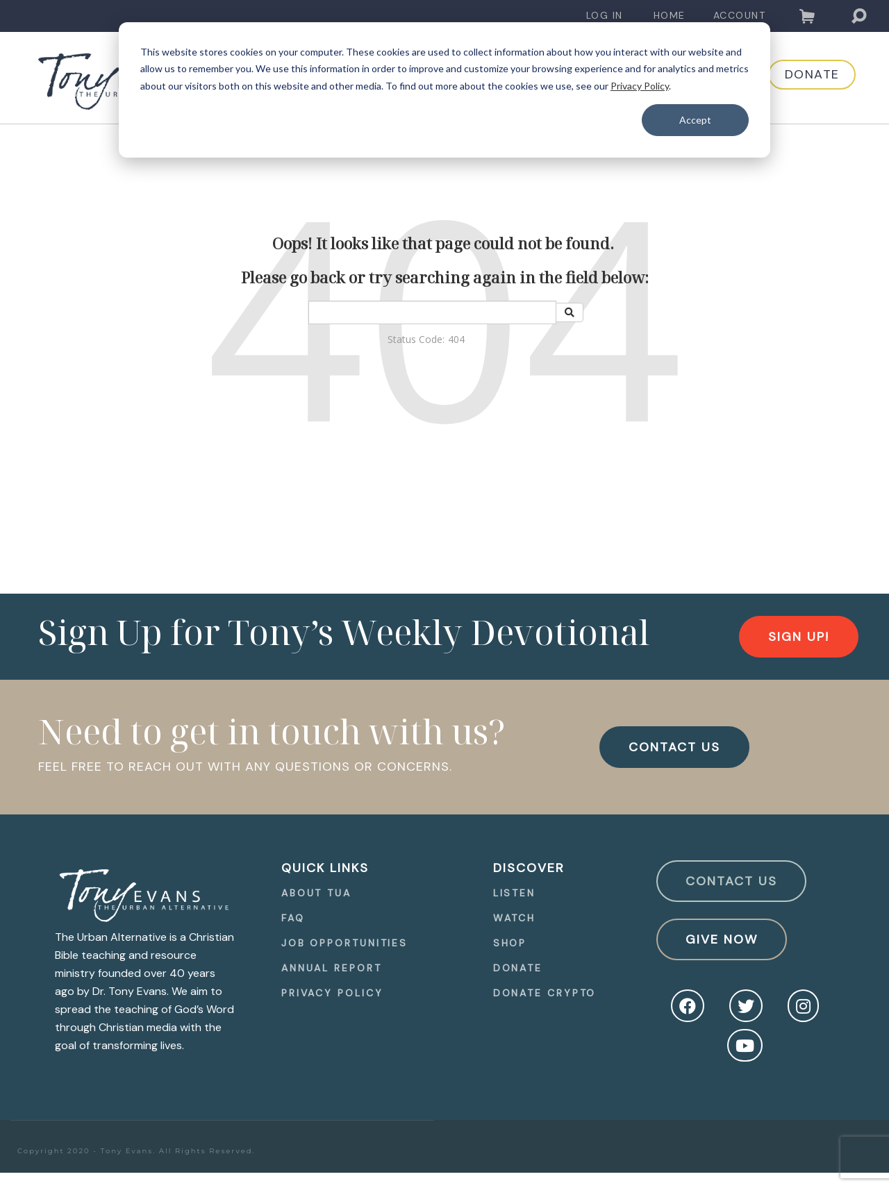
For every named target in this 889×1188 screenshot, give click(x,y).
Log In (604, 15)
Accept (695, 120)
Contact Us (731, 881)
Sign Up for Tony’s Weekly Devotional (343, 631)
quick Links (325, 868)
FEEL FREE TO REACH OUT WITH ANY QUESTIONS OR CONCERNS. (245, 766)
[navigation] (604, 15)
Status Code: (416, 339)
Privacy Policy (639, 86)
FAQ (293, 918)
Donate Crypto (545, 993)
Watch (514, 918)
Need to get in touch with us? (272, 731)
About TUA (316, 893)
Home (670, 15)
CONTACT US (674, 747)
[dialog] (444, 90)
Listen (514, 893)
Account (739, 15)
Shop (510, 943)
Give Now (722, 939)
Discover (529, 868)
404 (456, 339)
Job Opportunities (344, 943)
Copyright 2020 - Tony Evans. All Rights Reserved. (136, 1150)
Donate (517, 968)
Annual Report (331, 968)
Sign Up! (798, 636)
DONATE (799, 78)
